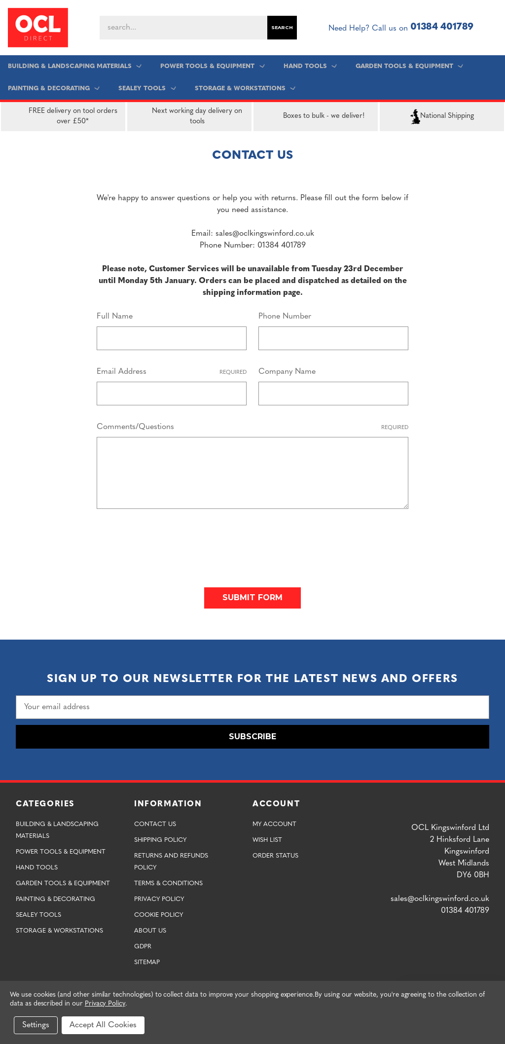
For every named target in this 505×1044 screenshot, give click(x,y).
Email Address (172, 372)
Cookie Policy (158, 912)
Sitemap (147, 960)
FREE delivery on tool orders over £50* (61, 116)
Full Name (115, 317)
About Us (150, 928)
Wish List (267, 837)
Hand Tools (310, 66)
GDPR (142, 944)
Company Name (287, 372)
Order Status (275, 853)
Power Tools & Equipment (213, 66)
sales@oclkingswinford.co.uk (440, 896)
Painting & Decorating (55, 88)
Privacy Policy (159, 897)
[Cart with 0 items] (493, 28)
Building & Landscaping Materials (76, 66)
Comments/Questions (252, 427)
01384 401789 (441, 27)
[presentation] (172, 544)
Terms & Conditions (168, 881)
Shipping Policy (160, 837)
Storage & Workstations (244, 88)
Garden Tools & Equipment (409, 66)
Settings (35, 1025)
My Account (274, 822)
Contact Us (155, 822)
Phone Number (284, 317)
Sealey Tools (148, 88)
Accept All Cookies (103, 1025)
